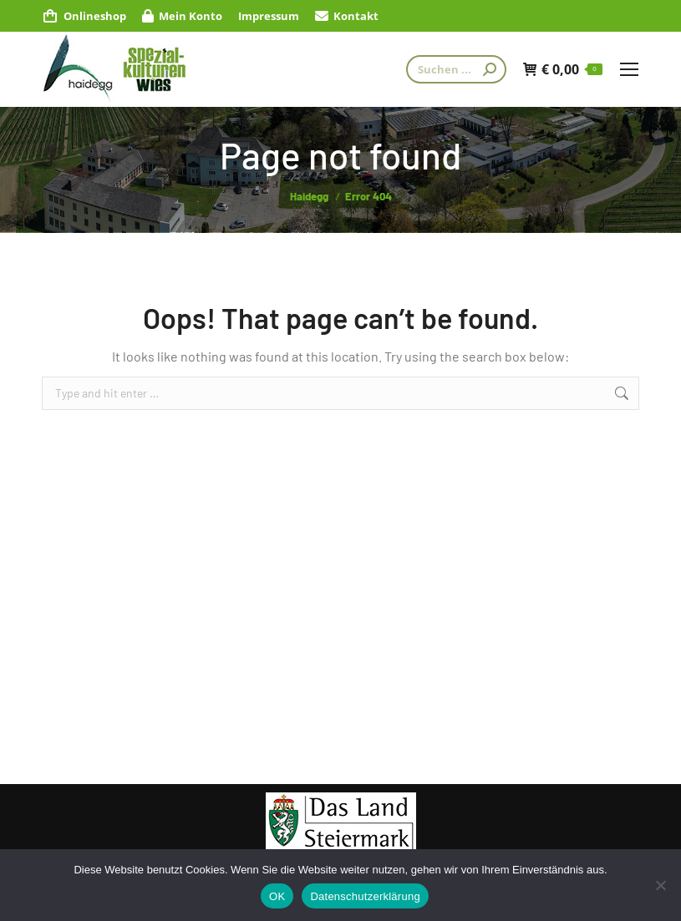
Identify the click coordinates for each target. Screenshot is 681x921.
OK (277, 896)
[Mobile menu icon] (629, 69)
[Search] (456, 69)
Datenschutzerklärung (364, 896)
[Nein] (660, 885)
